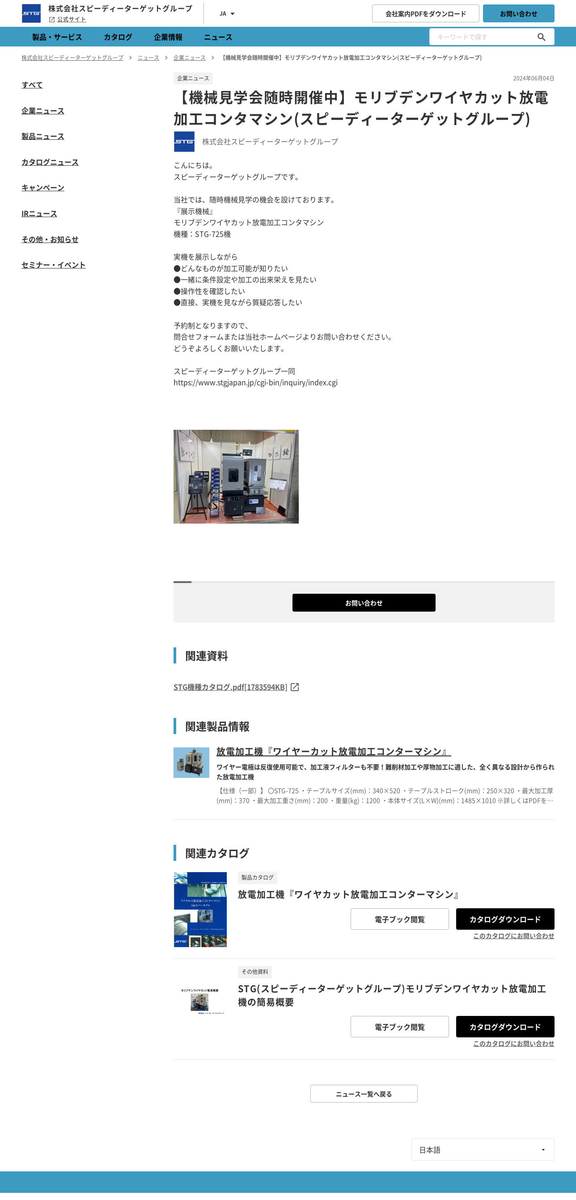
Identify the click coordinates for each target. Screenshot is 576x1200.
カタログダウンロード (505, 919)
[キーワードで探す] (541, 36)
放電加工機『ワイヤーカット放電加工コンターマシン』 (333, 751)
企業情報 (168, 36)
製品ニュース (42, 135)
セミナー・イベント (53, 264)
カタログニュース (50, 161)
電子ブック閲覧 (400, 919)
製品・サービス (57, 36)
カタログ (118, 36)
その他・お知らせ (50, 239)
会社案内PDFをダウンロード (425, 13)
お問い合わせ (519, 13)
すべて (32, 84)
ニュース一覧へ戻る (364, 1093)
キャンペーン (42, 187)
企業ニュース (42, 110)
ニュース (218, 36)
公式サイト (67, 19)
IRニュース (39, 213)
